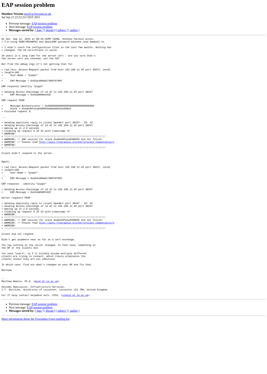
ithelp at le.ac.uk (75, 347)
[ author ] (74, 30)
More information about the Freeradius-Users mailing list (35, 370)
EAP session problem (44, 23)
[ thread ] (49, 30)
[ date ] (39, 30)
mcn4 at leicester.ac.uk (37, 13)
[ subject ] (62, 30)
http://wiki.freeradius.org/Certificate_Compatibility (76, 163)
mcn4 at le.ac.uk (46, 330)
